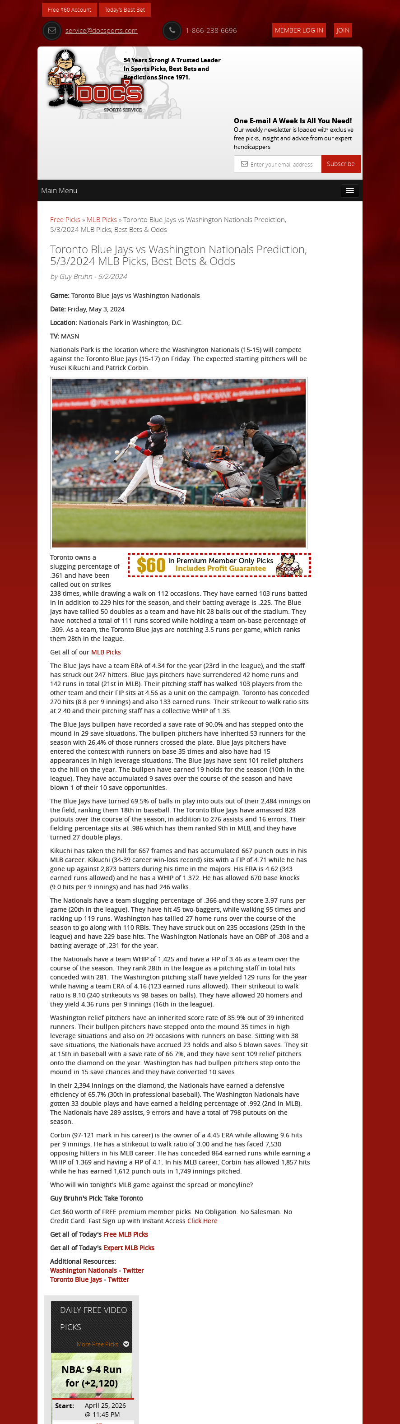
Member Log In (299, 30)
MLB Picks (102, 153)
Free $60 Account (73, 10)
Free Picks (65, 153)
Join (343, 30)
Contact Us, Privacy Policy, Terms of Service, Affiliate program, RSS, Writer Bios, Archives (254, 1413)
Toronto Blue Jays (76, 1382)
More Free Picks (322, 193)
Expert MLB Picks (128, 1350)
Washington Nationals (83, 1372)
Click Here (65, 1323)
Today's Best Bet (135, 10)
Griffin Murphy (326, 275)
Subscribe (341, 97)
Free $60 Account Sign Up (315, 354)
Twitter (133, 1372)
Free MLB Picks (125, 1336)
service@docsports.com (90, 30)
